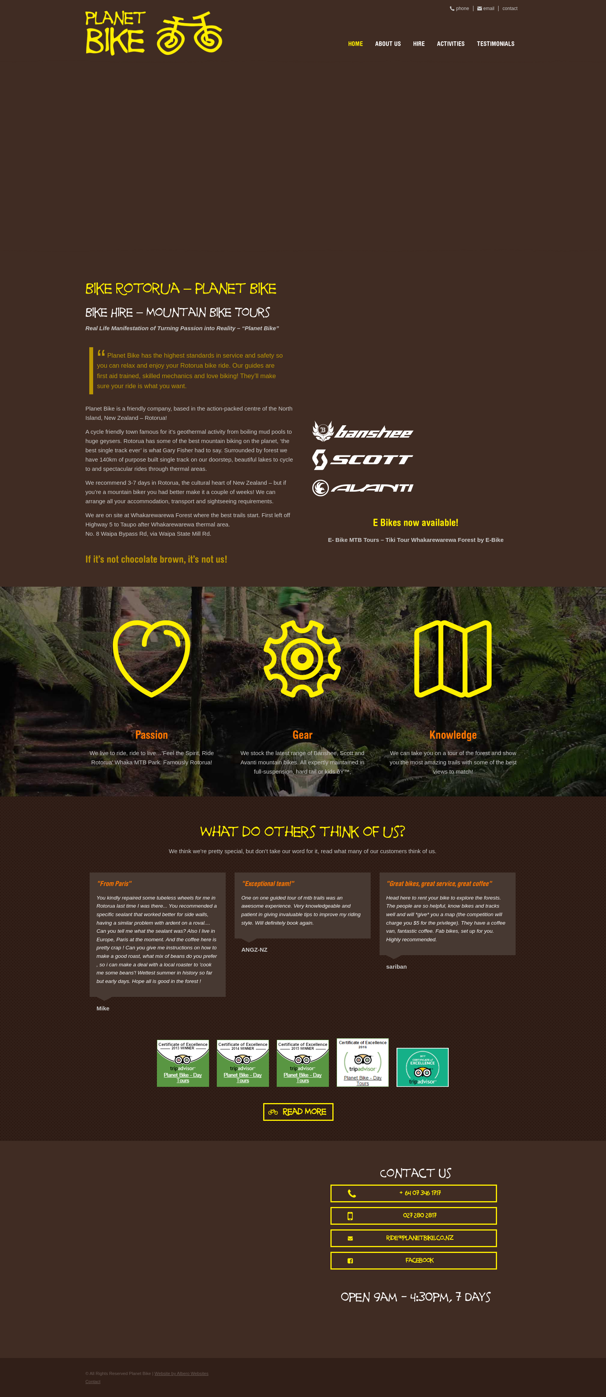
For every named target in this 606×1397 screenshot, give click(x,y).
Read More (304, 1112)
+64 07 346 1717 (420, 1193)
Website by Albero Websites (182, 1373)
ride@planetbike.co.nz (419, 1238)
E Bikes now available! (415, 524)
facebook (420, 1260)
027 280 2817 (419, 1216)
